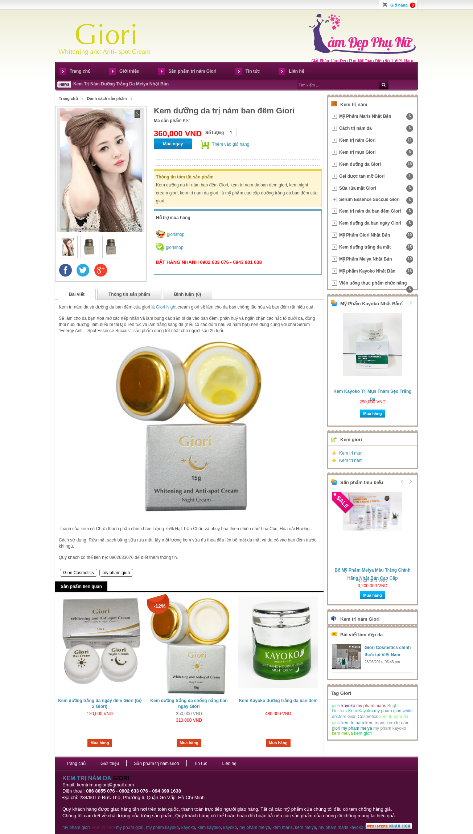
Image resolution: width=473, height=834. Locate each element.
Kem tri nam (351, 460)
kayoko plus (360, 827)
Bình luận (187, 294)
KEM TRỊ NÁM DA (86, 778)
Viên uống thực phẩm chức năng (376, 285)
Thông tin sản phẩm (129, 294)
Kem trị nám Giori (376, 140)
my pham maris (371, 705)
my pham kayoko (389, 728)
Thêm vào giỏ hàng (230, 144)
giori (336, 705)
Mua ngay (173, 143)
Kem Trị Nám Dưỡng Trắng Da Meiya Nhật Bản (121, 83)
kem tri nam (352, 722)
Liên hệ (296, 71)
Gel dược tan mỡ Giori (376, 176)
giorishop (176, 234)
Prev (402, 303)
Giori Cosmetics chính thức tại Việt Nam (388, 651)
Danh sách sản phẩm (107, 98)
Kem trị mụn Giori (376, 152)
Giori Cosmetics (78, 572)
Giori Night (166, 307)
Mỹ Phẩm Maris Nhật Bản (376, 116)
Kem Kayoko (360, 710)
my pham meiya (356, 728)
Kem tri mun (351, 453)
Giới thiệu (129, 71)
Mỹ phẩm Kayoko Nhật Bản (376, 271)
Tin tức (253, 71)
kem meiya (342, 733)
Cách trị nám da (376, 128)
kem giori (363, 733)
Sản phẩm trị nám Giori (192, 71)
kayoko (348, 705)
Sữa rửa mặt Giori (376, 188)
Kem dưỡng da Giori (376, 164)
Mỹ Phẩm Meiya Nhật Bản (376, 259)
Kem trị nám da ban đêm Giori (376, 211)
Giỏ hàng (402, 5)
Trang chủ (80, 71)
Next (409, 303)
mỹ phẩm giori (130, 827)
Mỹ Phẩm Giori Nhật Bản (376, 235)
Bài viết (77, 294)
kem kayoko (209, 827)
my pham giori (116, 572)
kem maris (375, 722)
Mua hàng (99, 743)
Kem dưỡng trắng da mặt (376, 247)
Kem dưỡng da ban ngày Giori (376, 223)
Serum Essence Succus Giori (376, 200)
